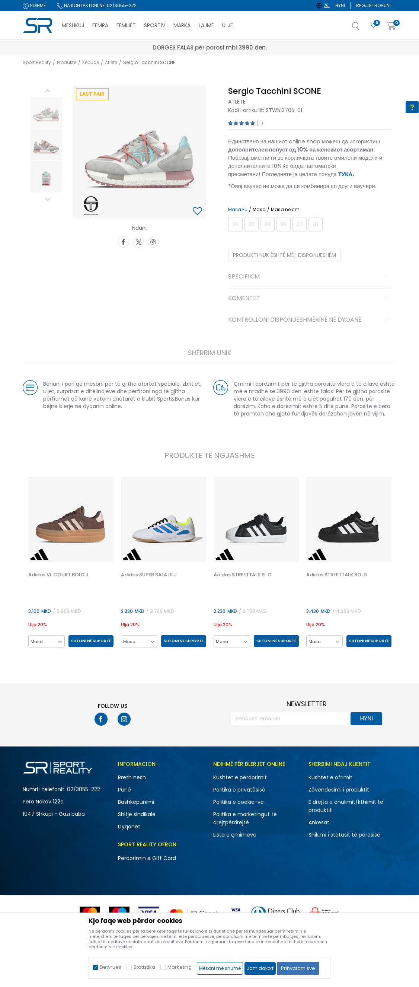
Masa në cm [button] (285, 210)
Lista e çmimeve (234, 834)
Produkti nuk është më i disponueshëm (284, 255)
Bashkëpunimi (136, 802)
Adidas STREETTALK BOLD (336, 574)
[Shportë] (391, 26)
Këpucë (90, 62)
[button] (363, 28)
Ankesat (318, 822)
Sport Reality (37, 62)
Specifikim (309, 277)
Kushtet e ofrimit (330, 777)
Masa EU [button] (237, 210)
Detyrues (110, 967)
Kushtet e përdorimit (240, 777)
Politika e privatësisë (239, 789)
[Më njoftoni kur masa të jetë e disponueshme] (235, 224)
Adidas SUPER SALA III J (149, 574)
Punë (124, 789)
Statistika (144, 967)
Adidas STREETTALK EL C (243, 574)
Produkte (66, 62)
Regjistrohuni (373, 5)
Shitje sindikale (137, 814)
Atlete (111, 62)
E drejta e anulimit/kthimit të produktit (345, 806)
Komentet (309, 298)
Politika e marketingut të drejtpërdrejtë (245, 818)
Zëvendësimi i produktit (338, 789)
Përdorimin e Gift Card (147, 858)
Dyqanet (129, 826)
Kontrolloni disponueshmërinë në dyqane (309, 320)
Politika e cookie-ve (238, 802)
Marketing (179, 967)
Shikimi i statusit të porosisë (344, 834)
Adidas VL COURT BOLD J (58, 574)
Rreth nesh (132, 777)
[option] (46, 113)
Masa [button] (259, 210)
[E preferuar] (374, 25)
